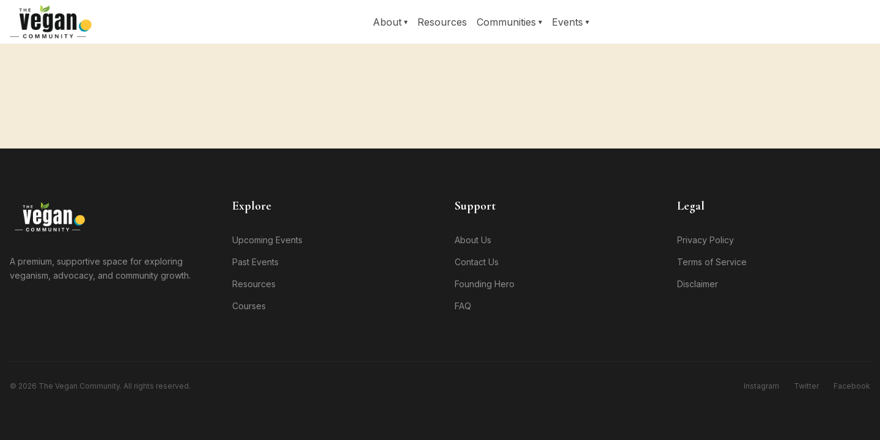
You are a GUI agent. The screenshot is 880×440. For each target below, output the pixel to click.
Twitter (806, 386)
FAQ (463, 306)
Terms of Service (712, 262)
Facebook (852, 386)
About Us (473, 240)
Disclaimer (697, 284)
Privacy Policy (705, 240)
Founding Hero (485, 284)
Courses (249, 306)
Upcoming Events (267, 240)
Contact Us (477, 262)
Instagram (761, 386)
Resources (442, 22)
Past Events (255, 262)
